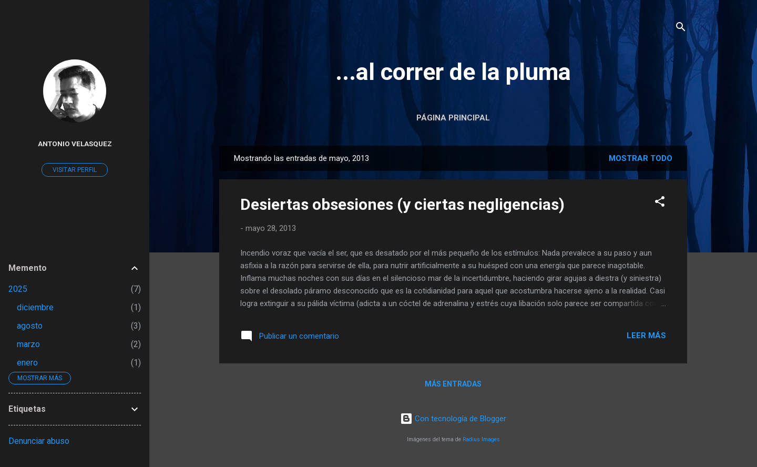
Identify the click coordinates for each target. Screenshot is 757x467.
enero (27, 363)
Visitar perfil (75, 170)
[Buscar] (680, 29)
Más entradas (453, 384)
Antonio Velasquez (75, 143)
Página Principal (453, 118)
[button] (659, 203)
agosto (30, 326)
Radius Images (481, 439)
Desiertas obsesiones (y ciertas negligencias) (402, 204)
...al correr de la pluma (453, 72)
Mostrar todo (640, 158)
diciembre (35, 307)
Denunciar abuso (38, 441)
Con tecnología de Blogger (453, 418)
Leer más (646, 335)
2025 (17, 289)
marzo (28, 344)
